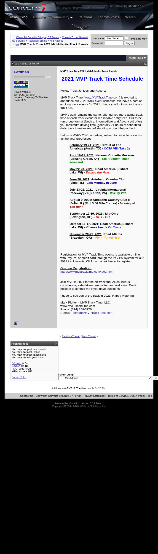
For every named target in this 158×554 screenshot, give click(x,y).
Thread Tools (135, 57)
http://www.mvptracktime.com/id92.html (86, 271)
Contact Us (26, 395)
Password (96, 43)
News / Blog (18, 17)
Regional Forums (37, 40)
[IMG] (15, 368)
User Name (97, 38)
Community (62, 17)
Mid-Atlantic (56, 40)
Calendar (85, 17)
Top (150, 395)
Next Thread (89, 336)
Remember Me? (136, 38)
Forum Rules (19, 377)
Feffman (21, 72)
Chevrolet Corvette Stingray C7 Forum (37, 37)
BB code (16, 363)
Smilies (16, 366)
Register (39, 17)
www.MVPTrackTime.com (102, 97)
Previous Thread (71, 336)
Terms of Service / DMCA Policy (126, 395)
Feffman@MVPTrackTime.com (91, 312)
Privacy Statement (94, 395)
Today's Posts (108, 17)
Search (130, 17)
